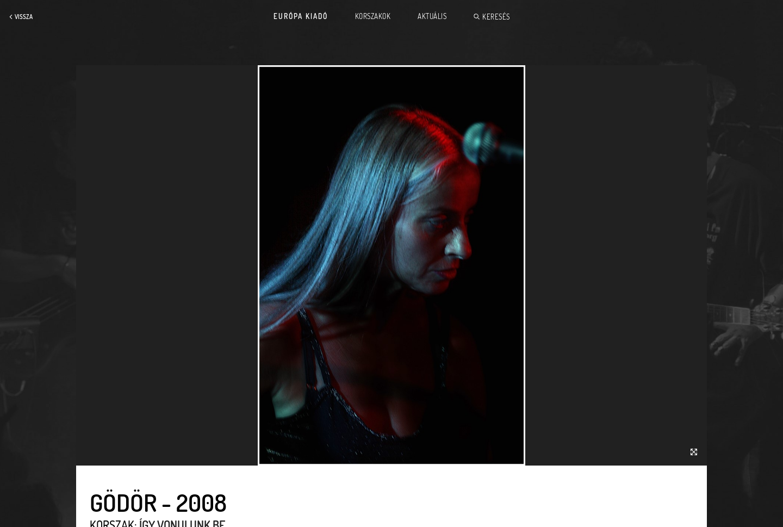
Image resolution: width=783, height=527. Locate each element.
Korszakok (373, 16)
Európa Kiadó (301, 16)
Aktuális (432, 16)
